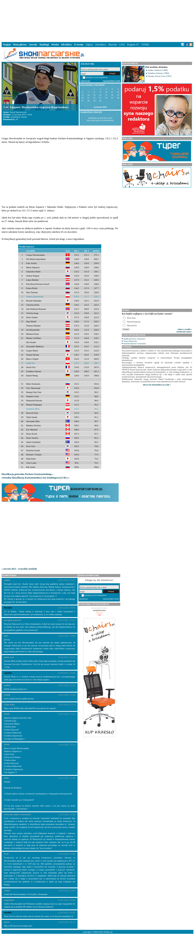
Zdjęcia (89, 44)
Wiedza (55, 44)
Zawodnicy (100, 44)
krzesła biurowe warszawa (134, 343)
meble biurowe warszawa (134, 338)
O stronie (78, 44)
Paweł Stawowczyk (18, 112)
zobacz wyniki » (185, 329)
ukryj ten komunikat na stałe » (157, 384)
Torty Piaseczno (130, 341)
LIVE (122, 44)
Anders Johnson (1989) (158, 70)
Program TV (133, 44)
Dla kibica (66, 44)
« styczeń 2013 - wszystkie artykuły (19, 568)
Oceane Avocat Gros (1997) (159, 76)
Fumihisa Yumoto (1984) (158, 73)
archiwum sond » (184, 331)
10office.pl (108, 932)
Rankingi (44, 44)
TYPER (145, 44)
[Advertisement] (97, 20)
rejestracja (85, 81)
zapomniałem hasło (111, 81)
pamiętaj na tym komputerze (97, 77)
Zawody (33, 44)
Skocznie (112, 44)
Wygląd (7, 44)
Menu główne (20, 44)
